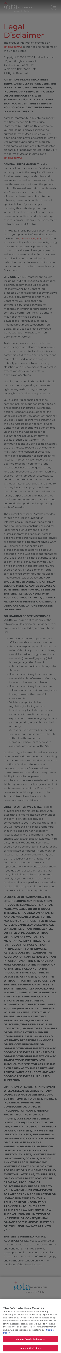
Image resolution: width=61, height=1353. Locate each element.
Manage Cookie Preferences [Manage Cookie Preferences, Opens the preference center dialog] (30, 1340)
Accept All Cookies (30, 1349)
